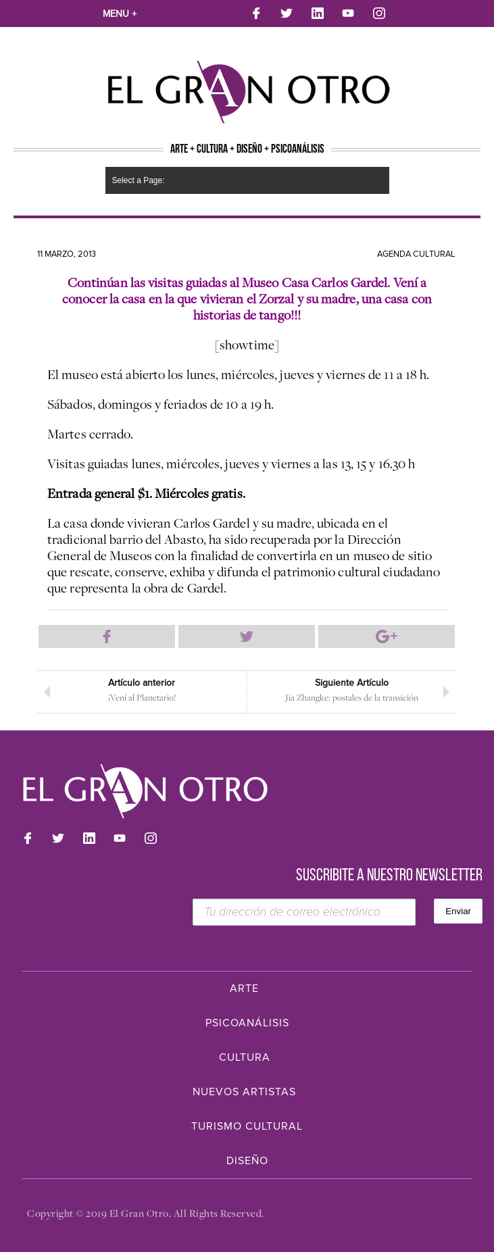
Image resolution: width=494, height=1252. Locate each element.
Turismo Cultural (247, 1126)
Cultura (244, 1057)
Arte (244, 988)
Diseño (247, 1161)
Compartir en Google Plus (386, 636)
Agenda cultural (416, 254)
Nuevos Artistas (244, 1092)
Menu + (120, 14)
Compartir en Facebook (107, 636)
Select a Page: (138, 180)
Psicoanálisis (247, 1023)
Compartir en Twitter (246, 636)
